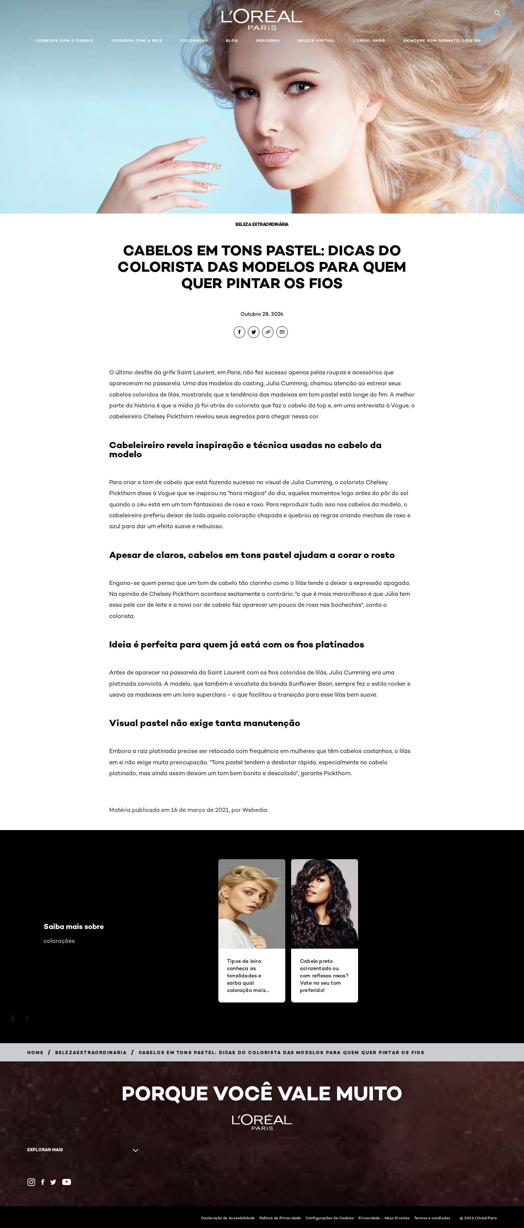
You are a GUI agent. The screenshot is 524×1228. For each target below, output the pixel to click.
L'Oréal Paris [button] (369, 40)
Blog (232, 40)
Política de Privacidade (280, 1218)
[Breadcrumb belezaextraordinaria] (91, 1052)
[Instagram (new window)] (31, 1182)
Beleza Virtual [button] (316, 40)
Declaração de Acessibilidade (228, 1218)
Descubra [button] (268, 40)
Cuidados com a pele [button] (137, 40)
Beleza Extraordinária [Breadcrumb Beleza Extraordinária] (262, 224)
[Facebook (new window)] (42, 1182)
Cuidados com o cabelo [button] (65, 40)
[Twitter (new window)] (53, 1182)
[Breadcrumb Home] (35, 1052)
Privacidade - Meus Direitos (383, 1218)
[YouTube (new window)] (66, 1182)
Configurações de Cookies (330, 1218)
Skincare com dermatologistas (442, 40)
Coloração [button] (194, 40)
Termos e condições (432, 1218)
